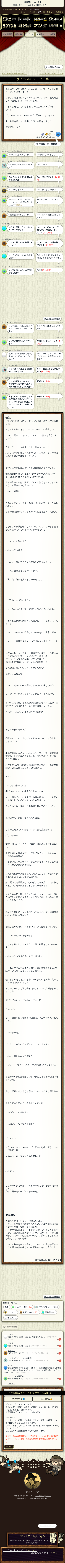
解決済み (19, 34)
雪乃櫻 (7, 224)
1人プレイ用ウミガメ (20, 1550)
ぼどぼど (9, 350)
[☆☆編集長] (27, 1358)
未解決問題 (7, 34)
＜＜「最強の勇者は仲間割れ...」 (14, 74)
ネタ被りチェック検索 (46, 34)
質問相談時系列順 (10, 1327)
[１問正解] (20, 1376)
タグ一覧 (29, 34)
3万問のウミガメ (46, 1553)
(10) (17, 369)
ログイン (50, 12)
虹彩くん (8, 211)
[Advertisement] (17, 51)
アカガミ (8, 186)
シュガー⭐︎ (8, 151)
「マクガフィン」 (11, 161)
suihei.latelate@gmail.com (43, 1496)
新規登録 (59, 12)
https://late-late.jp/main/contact (39, 1498)
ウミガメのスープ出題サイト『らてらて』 (15, 9)
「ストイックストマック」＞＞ (51, 74)
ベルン (52, 131)
